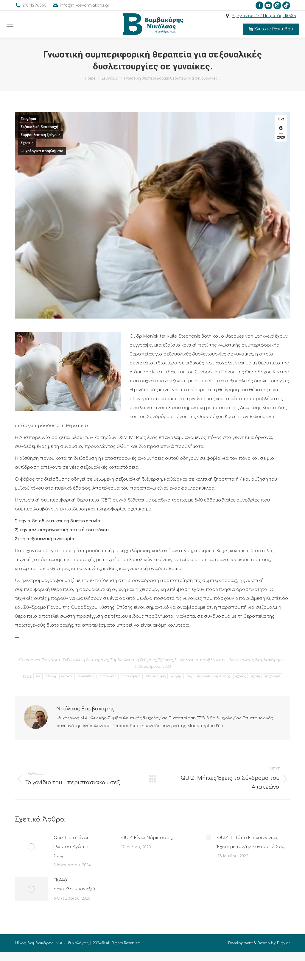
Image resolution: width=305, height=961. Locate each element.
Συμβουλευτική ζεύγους (40, 135)
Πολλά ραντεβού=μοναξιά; (75, 884)
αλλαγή (51, 676)
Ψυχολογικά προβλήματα (42, 151)
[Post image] (31, 847)
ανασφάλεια (86, 676)
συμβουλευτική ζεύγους (213, 676)
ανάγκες (67, 676)
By (255, 660)
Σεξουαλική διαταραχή (39, 127)
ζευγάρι (176, 676)
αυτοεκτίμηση (131, 676)
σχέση (255, 676)
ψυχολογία (272, 676)
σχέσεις (240, 676)
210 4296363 (34, 5)
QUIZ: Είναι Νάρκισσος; (147, 838)
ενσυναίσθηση (156, 676)
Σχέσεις (27, 143)
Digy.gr (283, 943)
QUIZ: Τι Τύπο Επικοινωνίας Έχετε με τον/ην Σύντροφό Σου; (251, 842)
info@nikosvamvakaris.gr (85, 5)
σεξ (189, 676)
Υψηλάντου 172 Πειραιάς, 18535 (264, 16)
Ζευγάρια (28, 119)
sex (37, 676)
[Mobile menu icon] (10, 24)
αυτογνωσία (108, 676)
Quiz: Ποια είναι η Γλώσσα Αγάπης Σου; (73, 847)
